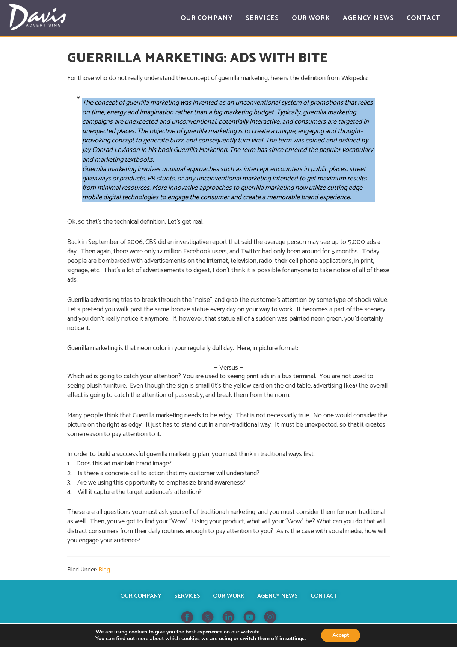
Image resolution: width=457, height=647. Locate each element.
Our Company (140, 596)
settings (295, 638)
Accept (340, 635)
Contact (324, 596)
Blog (104, 570)
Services (187, 596)
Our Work (228, 596)
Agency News (277, 596)
